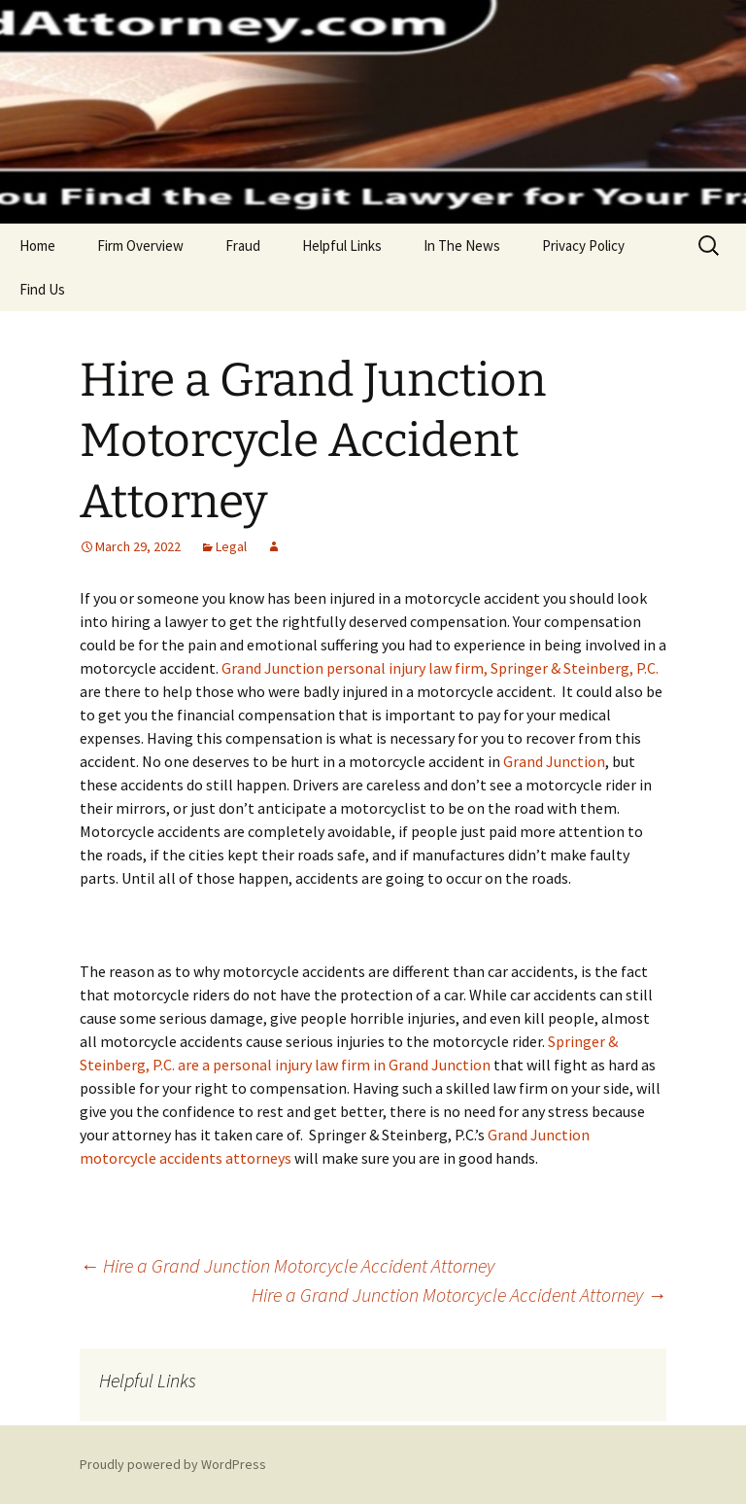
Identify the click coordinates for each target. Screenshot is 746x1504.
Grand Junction (554, 761)
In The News (462, 245)
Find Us (42, 289)
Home (37, 245)
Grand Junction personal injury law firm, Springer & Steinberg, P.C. (440, 668)
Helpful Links (342, 245)
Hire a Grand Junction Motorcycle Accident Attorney (287, 1265)
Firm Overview (140, 245)
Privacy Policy (583, 245)
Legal (231, 546)
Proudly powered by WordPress (173, 1464)
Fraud (242, 245)
